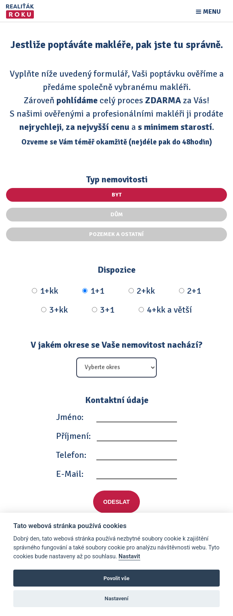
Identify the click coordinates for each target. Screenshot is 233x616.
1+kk (45, 290)
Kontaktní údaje (116, 400)
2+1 (190, 290)
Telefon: (71, 454)
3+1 (103, 309)
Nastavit (129, 556)
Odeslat (116, 502)
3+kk (54, 309)
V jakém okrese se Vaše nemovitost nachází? (116, 344)
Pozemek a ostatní (116, 234)
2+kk (142, 290)
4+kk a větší (165, 309)
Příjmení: (73, 435)
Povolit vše (116, 578)
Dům (116, 214)
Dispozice (116, 269)
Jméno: (69, 416)
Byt (117, 194)
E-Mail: (69, 473)
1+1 (93, 290)
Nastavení (117, 598)
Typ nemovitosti (117, 179)
